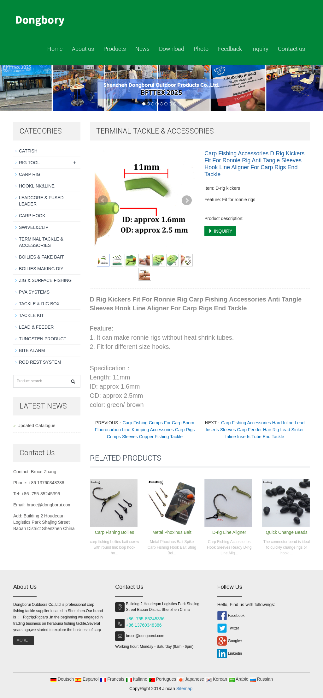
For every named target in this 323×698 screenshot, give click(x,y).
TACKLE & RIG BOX (39, 303)
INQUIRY (220, 231)
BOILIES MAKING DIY (41, 268)
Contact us (291, 48)
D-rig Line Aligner (229, 532)
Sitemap (184, 688)
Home (54, 48)
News (142, 48)
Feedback (230, 48)
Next (187, 200)
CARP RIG (29, 174)
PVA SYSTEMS (34, 292)
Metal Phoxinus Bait (171, 532)
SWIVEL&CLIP (33, 227)
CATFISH (28, 150)
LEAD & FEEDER (36, 327)
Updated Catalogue (36, 425)
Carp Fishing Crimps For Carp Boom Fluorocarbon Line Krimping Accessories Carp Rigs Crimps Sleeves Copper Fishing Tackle (145, 429)
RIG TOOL (29, 162)
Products (114, 48)
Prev (103, 200)
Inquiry (259, 48)
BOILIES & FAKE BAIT (41, 257)
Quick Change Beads (286, 532)
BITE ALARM (32, 350)
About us (83, 48)
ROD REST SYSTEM (40, 362)
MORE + (23, 640)
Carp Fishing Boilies (114, 532)
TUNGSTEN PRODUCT (42, 338)
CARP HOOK (32, 215)
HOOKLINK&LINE (37, 185)
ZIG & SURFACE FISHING (45, 280)
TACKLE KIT (31, 315)
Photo (201, 48)
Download (171, 48)
